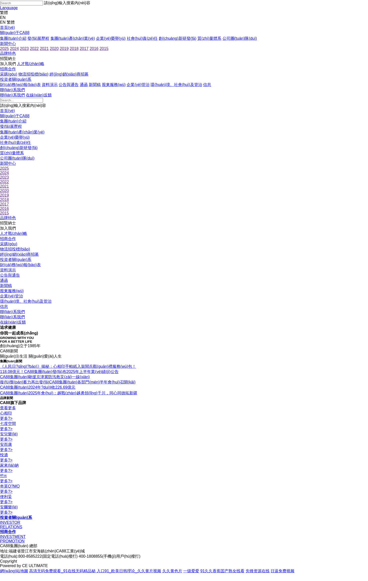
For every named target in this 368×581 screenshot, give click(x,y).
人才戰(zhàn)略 (30, 64)
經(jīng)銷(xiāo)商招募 (68, 74)
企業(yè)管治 (138, 85)
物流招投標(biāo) (33, 74)
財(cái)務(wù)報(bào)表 (20, 85)
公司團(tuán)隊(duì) (240, 38)
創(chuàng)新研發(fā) (177, 38)
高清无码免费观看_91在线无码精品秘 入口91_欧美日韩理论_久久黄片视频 (95, 571)
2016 (94, 48)
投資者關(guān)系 (15, 79)
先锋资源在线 (258, 571)
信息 (207, 85)
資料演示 (50, 85)
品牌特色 (8, 53)
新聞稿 (95, 85)
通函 (84, 85)
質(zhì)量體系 (209, 38)
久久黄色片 (172, 571)
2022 (34, 48)
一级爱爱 (191, 571)
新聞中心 (8, 44)
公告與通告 (69, 85)
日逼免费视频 (282, 571)
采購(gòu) (8, 74)
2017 (84, 48)
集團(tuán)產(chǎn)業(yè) (72, 38)
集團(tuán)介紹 (13, 38)
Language (9, 8)
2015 (103, 48)
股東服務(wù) (114, 85)
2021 (44, 48)
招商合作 (8, 69)
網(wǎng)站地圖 (14, 571)
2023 (24, 48)
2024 (14, 48)
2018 (74, 48)
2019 (64, 48)
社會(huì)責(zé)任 (142, 38)
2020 (54, 48)
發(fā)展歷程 (38, 38)
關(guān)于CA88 (14, 33)
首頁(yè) (7, 27)
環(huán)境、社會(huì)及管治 (176, 85)
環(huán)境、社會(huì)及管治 (25, 301)
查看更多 (8, 408)
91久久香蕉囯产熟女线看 (222, 571)
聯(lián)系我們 (12, 90)
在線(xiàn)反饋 (39, 95)
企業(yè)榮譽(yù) (111, 38)
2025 (4, 48)
